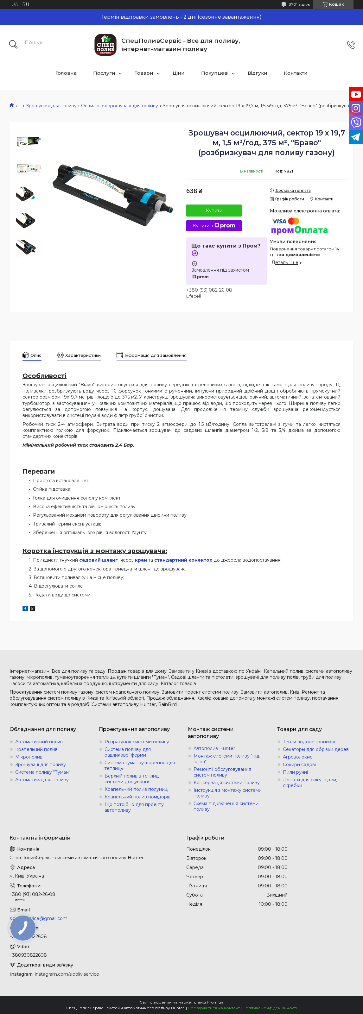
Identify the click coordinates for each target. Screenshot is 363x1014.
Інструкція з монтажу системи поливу (228, 793)
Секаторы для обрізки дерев (316, 749)
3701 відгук (299, 4)
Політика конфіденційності (270, 1007)
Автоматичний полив (39, 742)
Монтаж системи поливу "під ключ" (226, 759)
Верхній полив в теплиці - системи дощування (133, 778)
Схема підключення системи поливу (226, 806)
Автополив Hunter (214, 748)
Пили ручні (295, 772)
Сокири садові (299, 764)
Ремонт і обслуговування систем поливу (222, 772)
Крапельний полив (36, 749)
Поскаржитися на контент (214, 1007)
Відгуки (257, 73)
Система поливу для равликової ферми (128, 752)
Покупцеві (214, 73)
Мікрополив (28, 757)
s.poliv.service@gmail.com (38, 918)
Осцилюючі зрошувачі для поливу (119, 106)
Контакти (296, 73)
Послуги (104, 73)
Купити (214, 210)
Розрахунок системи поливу (137, 742)
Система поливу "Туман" (42, 772)
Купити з (214, 226)
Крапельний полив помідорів (137, 797)
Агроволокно (298, 757)
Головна (66, 73)
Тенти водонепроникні (309, 742)
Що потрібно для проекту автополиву (134, 807)
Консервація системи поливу (227, 782)
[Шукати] (13, 45)
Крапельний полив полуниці (137, 789)
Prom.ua (215, 1002)
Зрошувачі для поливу (51, 106)
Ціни (179, 73)
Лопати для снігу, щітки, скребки (310, 782)
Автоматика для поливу (42, 780)
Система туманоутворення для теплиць (140, 765)
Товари (144, 73)
